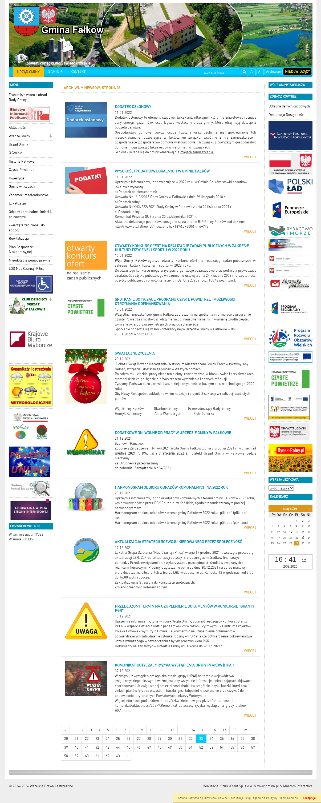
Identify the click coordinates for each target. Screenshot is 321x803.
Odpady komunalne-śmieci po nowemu (29, 214)
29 (159, 739)
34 (211, 739)
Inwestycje (17, 178)
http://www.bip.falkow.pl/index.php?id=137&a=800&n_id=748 (162, 226)
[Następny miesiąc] (310, 509)
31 (180, 739)
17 (224, 730)
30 (170, 739)
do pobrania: (125, 468)
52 (201, 747)
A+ (260, 72)
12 (172, 730)
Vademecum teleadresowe (29, 195)
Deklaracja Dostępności (286, 115)
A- (252, 72)
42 (97, 747)
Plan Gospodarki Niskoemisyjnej (21, 249)
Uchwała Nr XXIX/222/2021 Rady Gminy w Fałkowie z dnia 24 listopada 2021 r (173, 207)
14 (193, 730)
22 (87, 739)
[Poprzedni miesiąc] (270, 509)
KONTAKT (78, 72)
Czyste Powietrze (21, 170)
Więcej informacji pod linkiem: (138, 701)
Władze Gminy (19, 136)
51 (191, 747)
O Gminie (15, 153)
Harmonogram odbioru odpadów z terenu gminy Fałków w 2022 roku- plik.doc (173, 523)
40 (76, 747)
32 (191, 739)
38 (253, 739)
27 (139, 739)
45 (128, 747)
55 (232, 747)
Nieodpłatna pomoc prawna (29, 260)
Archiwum (273, 72)
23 (97, 739)
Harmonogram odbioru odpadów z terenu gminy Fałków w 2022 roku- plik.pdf (173, 513)
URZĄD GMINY (28, 72)
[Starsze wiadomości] (127, 756)
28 (149, 739)
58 (66, 756)
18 (235, 730)
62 (107, 756)
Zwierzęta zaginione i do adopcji (27, 227)
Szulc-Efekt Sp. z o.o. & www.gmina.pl (249, 786)
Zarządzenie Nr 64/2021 (153, 468)
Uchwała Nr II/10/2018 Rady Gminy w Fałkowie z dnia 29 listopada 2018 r (170, 197)
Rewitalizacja (19, 238)
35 (222, 739)
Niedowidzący (297, 72)
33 (201, 739)
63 (118, 756)
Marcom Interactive (297, 786)
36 (232, 739)
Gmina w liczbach (22, 186)
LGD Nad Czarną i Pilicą (26, 269)
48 (159, 747)
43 (107, 747)
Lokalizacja (17, 203)
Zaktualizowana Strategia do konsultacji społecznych (154, 582)
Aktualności (17, 128)
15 (203, 730)
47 (149, 747)
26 (128, 739)
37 (243, 739)
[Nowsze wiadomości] (65, 730)
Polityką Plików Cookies (282, 798)
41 (87, 747)
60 (87, 756)
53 (211, 747)
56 (243, 747)
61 (97, 756)
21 (76, 739)
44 (118, 747)
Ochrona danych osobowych (289, 106)
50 (180, 747)
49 (170, 747)
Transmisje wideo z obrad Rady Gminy (28, 97)
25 (118, 739)
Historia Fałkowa (21, 161)
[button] (50, 136)
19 (245, 730)
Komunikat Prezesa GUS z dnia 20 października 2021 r (155, 217)
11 (162, 730)
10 (151, 730)
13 (183, 730)
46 (139, 747)
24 (107, 739)
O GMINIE (55, 72)
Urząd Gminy (18, 144)
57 (253, 747)
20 (66, 739)
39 (66, 747)
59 (76, 756)
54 (222, 747)
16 (214, 730)
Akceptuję (309, 798)
